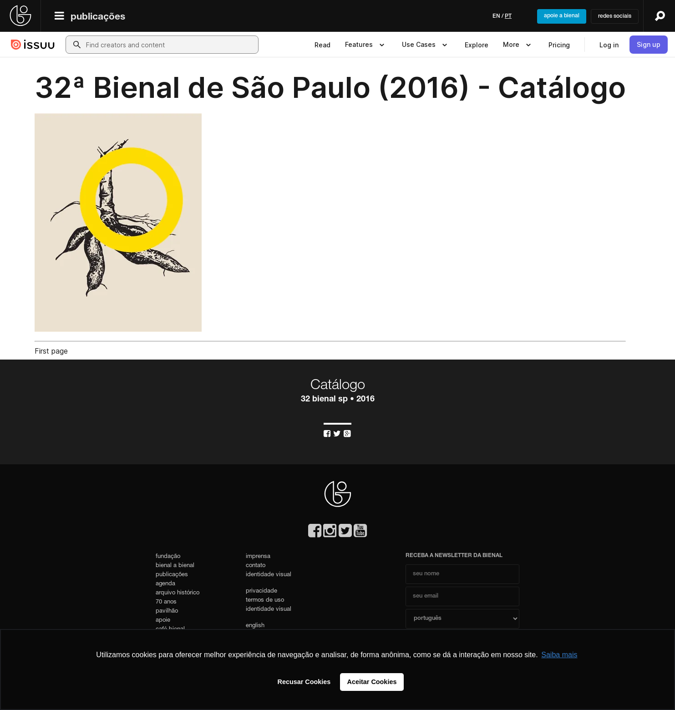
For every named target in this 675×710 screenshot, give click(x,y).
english (255, 626)
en (496, 16)
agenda (165, 584)
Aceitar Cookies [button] (372, 681)
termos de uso (265, 601)
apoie (163, 621)
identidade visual (268, 575)
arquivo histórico (177, 593)
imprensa (258, 557)
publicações (98, 17)
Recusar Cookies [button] (304, 681)
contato (255, 566)
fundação (168, 557)
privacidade (261, 591)
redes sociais (614, 16)
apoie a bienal (561, 16)
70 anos (166, 602)
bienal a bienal (175, 566)
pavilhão (167, 611)
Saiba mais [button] (559, 655)
